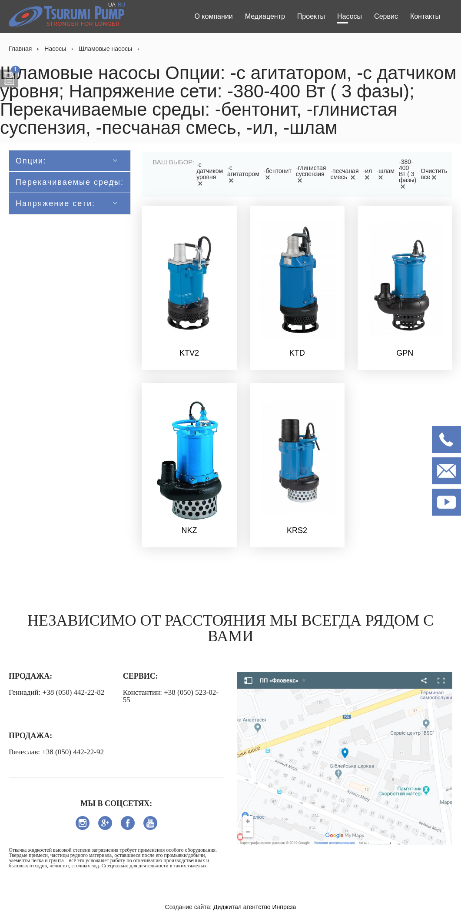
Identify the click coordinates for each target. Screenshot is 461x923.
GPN (404, 353)
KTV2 (189, 353)
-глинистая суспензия (311, 173)
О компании (213, 16)
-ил (367, 173)
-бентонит (278, 173)
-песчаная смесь (344, 173)
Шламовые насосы (105, 49)
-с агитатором (243, 173)
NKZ (189, 530)
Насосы (349, 16)
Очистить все (434, 173)
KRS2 (297, 530)
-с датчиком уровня (209, 174)
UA (112, 4)
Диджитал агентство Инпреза (254, 906)
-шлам (386, 173)
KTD (297, 353)
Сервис (386, 16)
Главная (20, 49)
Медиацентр (265, 16)
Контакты (425, 16)
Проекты (311, 16)
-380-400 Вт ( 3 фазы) (407, 174)
